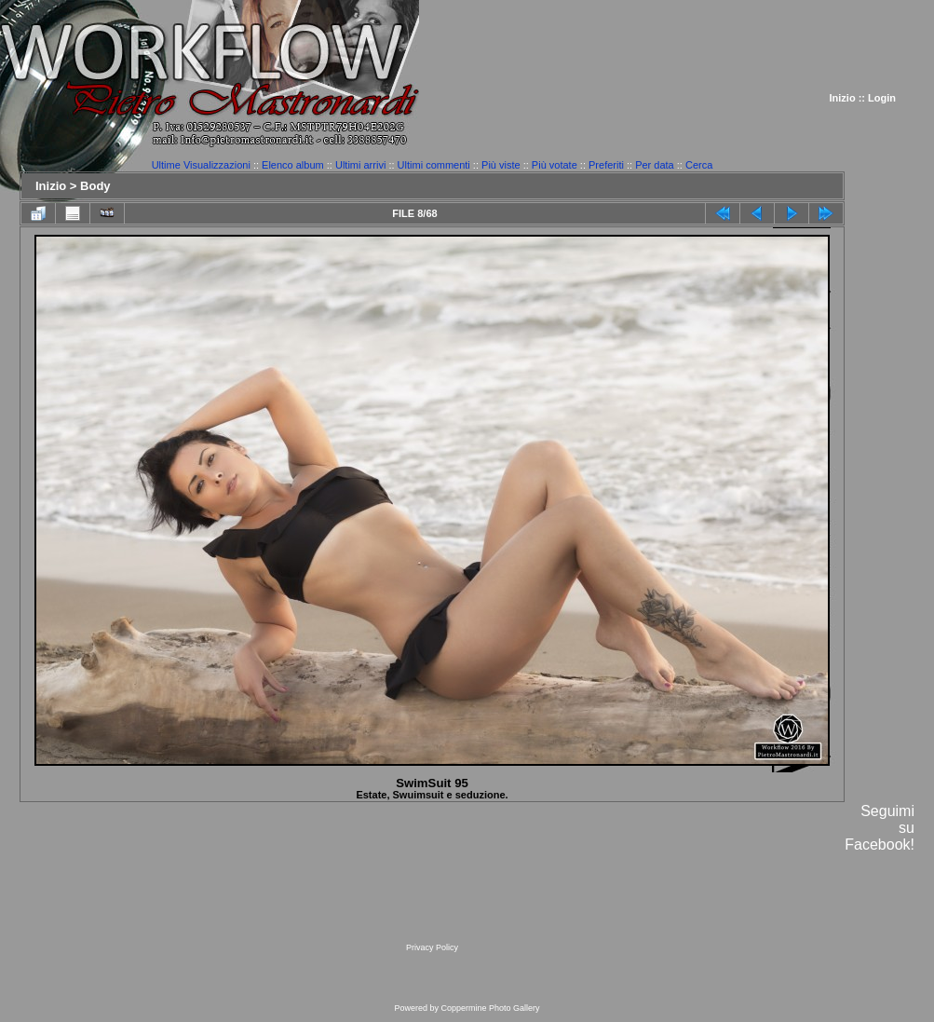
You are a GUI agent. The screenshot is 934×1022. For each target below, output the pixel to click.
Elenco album (293, 164)
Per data (654, 164)
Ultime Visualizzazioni (201, 164)
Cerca (698, 164)
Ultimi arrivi (360, 164)
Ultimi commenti (434, 164)
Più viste (501, 164)
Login (882, 97)
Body (95, 186)
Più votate (554, 164)
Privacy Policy (432, 947)
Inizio (843, 97)
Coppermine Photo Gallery (489, 1008)
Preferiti (606, 164)
